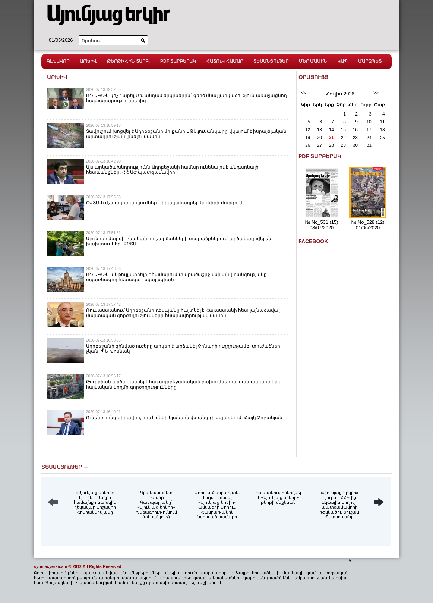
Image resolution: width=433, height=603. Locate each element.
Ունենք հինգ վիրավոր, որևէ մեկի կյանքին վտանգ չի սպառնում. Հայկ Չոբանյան (184, 417)
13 (319, 129)
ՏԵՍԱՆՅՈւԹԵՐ (270, 61)
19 (307, 137)
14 (331, 129)
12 (307, 129)
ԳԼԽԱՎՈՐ (58, 61)
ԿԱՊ (342, 61)
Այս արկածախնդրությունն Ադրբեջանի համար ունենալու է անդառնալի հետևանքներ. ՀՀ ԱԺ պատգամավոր (172, 169)
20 (319, 137)
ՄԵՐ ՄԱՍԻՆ (313, 61)
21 (331, 137)
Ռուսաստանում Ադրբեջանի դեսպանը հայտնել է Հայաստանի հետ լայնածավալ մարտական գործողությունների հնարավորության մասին (182, 313)
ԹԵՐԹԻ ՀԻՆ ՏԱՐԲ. (128, 61)
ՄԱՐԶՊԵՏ (370, 61)
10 (368, 122)
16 (355, 129)
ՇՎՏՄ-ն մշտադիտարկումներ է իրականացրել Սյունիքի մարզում (164, 202)
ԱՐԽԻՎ (88, 61)
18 (382, 129)
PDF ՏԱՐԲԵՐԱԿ (178, 61)
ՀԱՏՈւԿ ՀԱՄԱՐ (224, 61)
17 (368, 129)
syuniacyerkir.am (50, 566)
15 (343, 129)
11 (382, 122)
